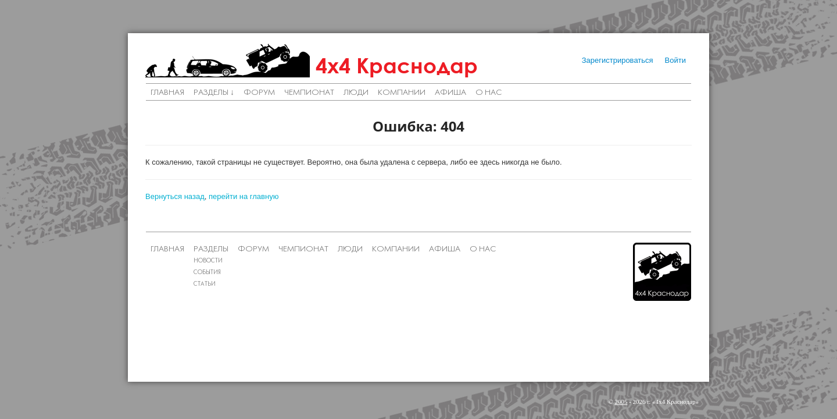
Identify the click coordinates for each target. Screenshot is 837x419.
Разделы (211, 249)
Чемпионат (309, 93)
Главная (167, 93)
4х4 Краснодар (397, 65)
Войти (675, 60)
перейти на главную (243, 196)
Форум (259, 93)
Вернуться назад (175, 196)
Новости (208, 261)
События (207, 272)
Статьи (205, 284)
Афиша (450, 93)
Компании (401, 93)
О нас (488, 93)
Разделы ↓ (214, 93)
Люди (356, 93)
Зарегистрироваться (617, 60)
